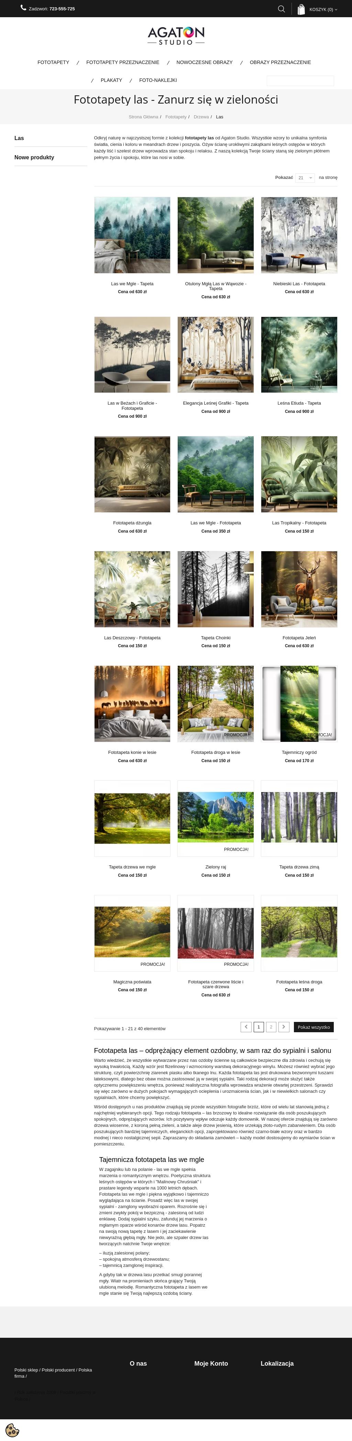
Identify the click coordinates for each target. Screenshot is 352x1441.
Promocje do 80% (37, 497)
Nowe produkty (34, 559)
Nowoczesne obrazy (205, 62)
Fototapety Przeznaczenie (122, 62)
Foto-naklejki (158, 80)
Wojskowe (30, 538)
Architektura (37, 177)
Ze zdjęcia (35, 342)
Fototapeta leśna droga (299, 982)
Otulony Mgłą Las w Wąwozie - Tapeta (215, 286)
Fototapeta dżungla (132, 523)
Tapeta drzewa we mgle (132, 867)
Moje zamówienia (210, 1378)
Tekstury (34, 384)
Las (35, 218)
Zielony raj (216, 867)
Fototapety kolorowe (39, 466)
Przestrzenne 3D (41, 363)
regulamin (139, 1388)
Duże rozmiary (39, 322)
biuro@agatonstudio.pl (284, 1410)
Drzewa (33, 198)
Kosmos (33, 373)
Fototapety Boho (41, 394)
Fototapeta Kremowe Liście (80, 872)
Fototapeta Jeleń (299, 638)
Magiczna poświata (132, 982)
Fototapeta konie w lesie (132, 752)
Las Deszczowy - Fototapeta (132, 638)
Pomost (33, 332)
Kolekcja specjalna (38, 456)
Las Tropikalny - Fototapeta (299, 523)
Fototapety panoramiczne (44, 476)
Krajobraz (35, 291)
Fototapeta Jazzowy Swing (80, 641)
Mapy (31, 353)
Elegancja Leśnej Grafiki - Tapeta (216, 403)
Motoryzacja (37, 270)
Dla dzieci (35, 187)
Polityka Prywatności (149, 1378)
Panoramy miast (41, 280)
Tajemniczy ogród (299, 752)
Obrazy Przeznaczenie (280, 62)
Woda (31, 301)
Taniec (32, 404)
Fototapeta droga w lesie (215, 752)
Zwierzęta (35, 311)
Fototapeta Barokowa (80, 986)
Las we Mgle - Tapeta (132, 283)
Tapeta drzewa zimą (299, 867)
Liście (37, 229)
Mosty (31, 260)
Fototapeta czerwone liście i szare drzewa (215, 984)
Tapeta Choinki (216, 638)
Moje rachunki (208, 1388)
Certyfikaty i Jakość (148, 1407)
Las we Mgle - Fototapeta (215, 523)
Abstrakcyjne (38, 167)
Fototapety (53, 62)
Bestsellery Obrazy (38, 528)
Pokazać (284, 177)
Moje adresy (205, 1398)
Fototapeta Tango (80, 755)
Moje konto (211, 1363)
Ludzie (32, 249)
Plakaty (111, 80)
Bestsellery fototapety (41, 518)
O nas (135, 1398)
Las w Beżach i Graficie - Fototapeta (132, 405)
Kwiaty (32, 239)
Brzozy (38, 208)
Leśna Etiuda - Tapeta (299, 403)
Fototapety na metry (39, 487)
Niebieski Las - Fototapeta (299, 283)
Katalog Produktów (147, 1417)
